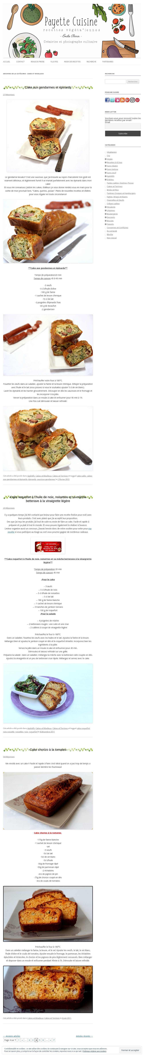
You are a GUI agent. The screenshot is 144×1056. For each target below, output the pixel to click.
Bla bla (110, 234)
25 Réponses (8, 508)
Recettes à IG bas (114, 162)
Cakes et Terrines (60, 476)
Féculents (111, 207)
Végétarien (112, 152)
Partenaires (108, 61)
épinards (32, 479)
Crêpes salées (113, 203)
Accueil (6, 61)
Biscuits (110, 220)
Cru (108, 155)
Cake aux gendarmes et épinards (48, 87)
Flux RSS (54, 61)
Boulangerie (112, 214)
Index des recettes (72, 61)
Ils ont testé (112, 231)
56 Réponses (8, 756)
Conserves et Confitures (117, 227)
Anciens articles (11, 1036)
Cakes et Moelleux (44, 476)
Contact (20, 61)
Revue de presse (37, 61)
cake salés (81, 476)
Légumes (111, 210)
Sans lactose (112, 169)
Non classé (112, 238)
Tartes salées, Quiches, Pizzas (120, 183)
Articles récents (84, 1036)
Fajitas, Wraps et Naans (117, 196)
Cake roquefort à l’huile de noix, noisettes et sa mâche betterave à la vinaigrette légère (48, 499)
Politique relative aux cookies (94, 1051)
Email (107, 122)
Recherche (91, 61)
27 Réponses (8, 94)
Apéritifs (31, 476)
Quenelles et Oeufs (115, 200)
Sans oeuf (111, 172)
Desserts (111, 217)
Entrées (110, 179)
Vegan (110, 159)
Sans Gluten (112, 166)
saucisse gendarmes (46, 479)
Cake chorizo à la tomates (48, 749)
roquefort (33, 731)
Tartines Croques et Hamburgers (121, 193)
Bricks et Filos (113, 190)
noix (26, 731)
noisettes (19, 731)
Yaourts (110, 224)
